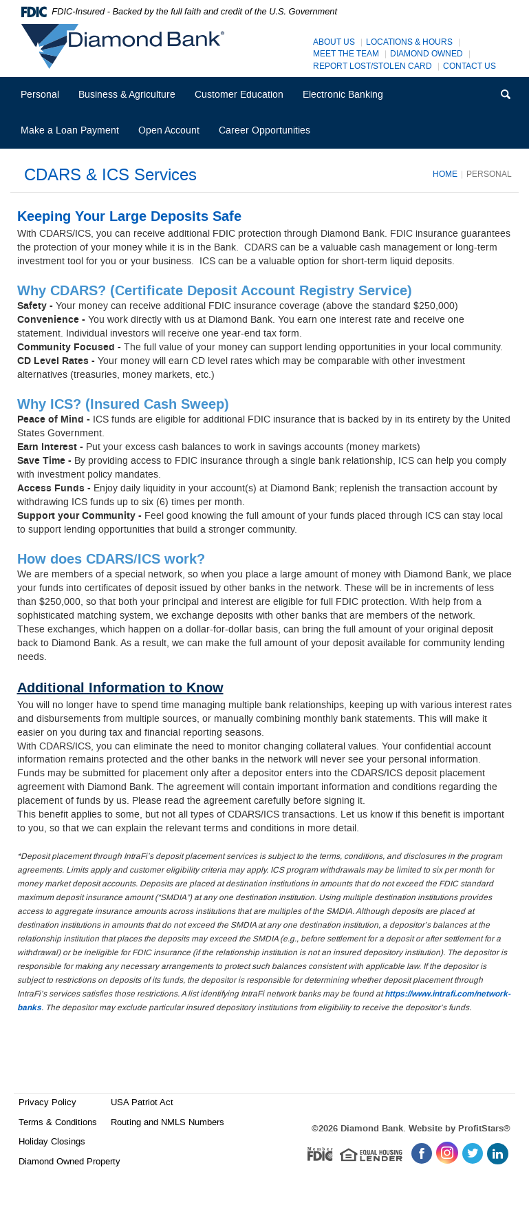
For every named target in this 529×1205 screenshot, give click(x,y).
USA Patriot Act (142, 1102)
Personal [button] (40, 94)
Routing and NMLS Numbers (167, 1122)
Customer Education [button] (239, 94)
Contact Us (469, 66)
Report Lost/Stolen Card (372, 66)
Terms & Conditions (58, 1122)
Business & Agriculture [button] (126, 94)
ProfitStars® (484, 1128)
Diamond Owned (426, 54)
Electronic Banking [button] (343, 94)
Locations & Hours (409, 42)
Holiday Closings (52, 1141)
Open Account (168, 130)
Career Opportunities (269, 136)
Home (445, 174)
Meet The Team (346, 54)
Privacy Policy (47, 1102)
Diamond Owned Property (69, 1161)
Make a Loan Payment (70, 130)
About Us (334, 42)
